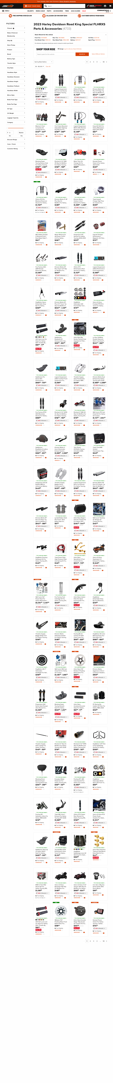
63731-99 (96, 38)
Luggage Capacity (12, 439)
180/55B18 (61, 38)
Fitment (10, 28)
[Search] (64, 6)
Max (21, 498)
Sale (84, 11)
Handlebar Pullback (13, 311)
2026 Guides (75, 11)
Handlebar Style (12, 248)
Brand (9, 176)
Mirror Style (10, 356)
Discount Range (12, 504)
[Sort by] (43, 62)
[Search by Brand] (15, 180)
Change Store (11, 78)
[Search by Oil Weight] (15, 411)
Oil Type (9, 392)
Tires (67, 11)
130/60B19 (44, 38)
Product (9, 82)
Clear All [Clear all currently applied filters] (48, 66)
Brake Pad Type (12, 382)
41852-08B (66, 40)
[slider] (7, 492)
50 (104, 62)
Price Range (11, 488)
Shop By (9, 49)
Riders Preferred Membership (12, 39)
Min (10, 498)
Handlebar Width (12, 332)
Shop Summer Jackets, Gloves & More (63, 1)
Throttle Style (11, 225)
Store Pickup (11, 74)
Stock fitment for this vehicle (44, 35)
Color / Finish (11, 528)
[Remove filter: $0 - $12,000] (40, 66)
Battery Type (11, 207)
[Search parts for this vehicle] (55, 54)
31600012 (98, 40)
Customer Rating (12, 559)
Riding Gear (40, 11)
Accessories (58, 11)
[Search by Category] (15, 461)
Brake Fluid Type (12, 369)
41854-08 (47, 40)
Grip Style (10, 235)
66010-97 (78, 40)
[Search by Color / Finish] (15, 532)
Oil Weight (10, 407)
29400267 (79, 38)
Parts (49, 11)
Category (10, 457)
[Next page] (106, 62)
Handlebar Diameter (13, 274)
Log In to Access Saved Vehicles (73, 49)
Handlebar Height (12, 292)
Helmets (30, 11)
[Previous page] (84, 62)
